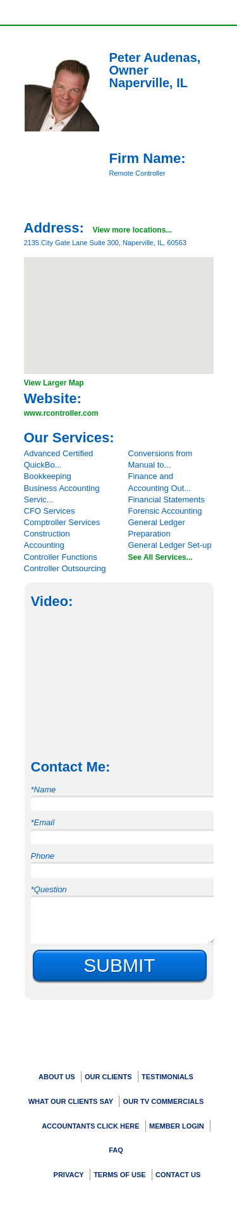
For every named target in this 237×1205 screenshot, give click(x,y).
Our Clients (108, 1077)
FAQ (116, 1150)
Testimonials (167, 1077)
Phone (43, 856)
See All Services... (160, 557)
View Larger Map (54, 382)
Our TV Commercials (163, 1101)
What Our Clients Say (70, 1101)
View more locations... (132, 230)
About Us (57, 1077)
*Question (49, 889)
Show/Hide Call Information (135, 12)
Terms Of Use (120, 1174)
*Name (43, 789)
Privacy (69, 1174)
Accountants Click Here (90, 1126)
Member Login (176, 1126)
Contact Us (177, 1174)
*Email (43, 822)
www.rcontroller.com (61, 413)
